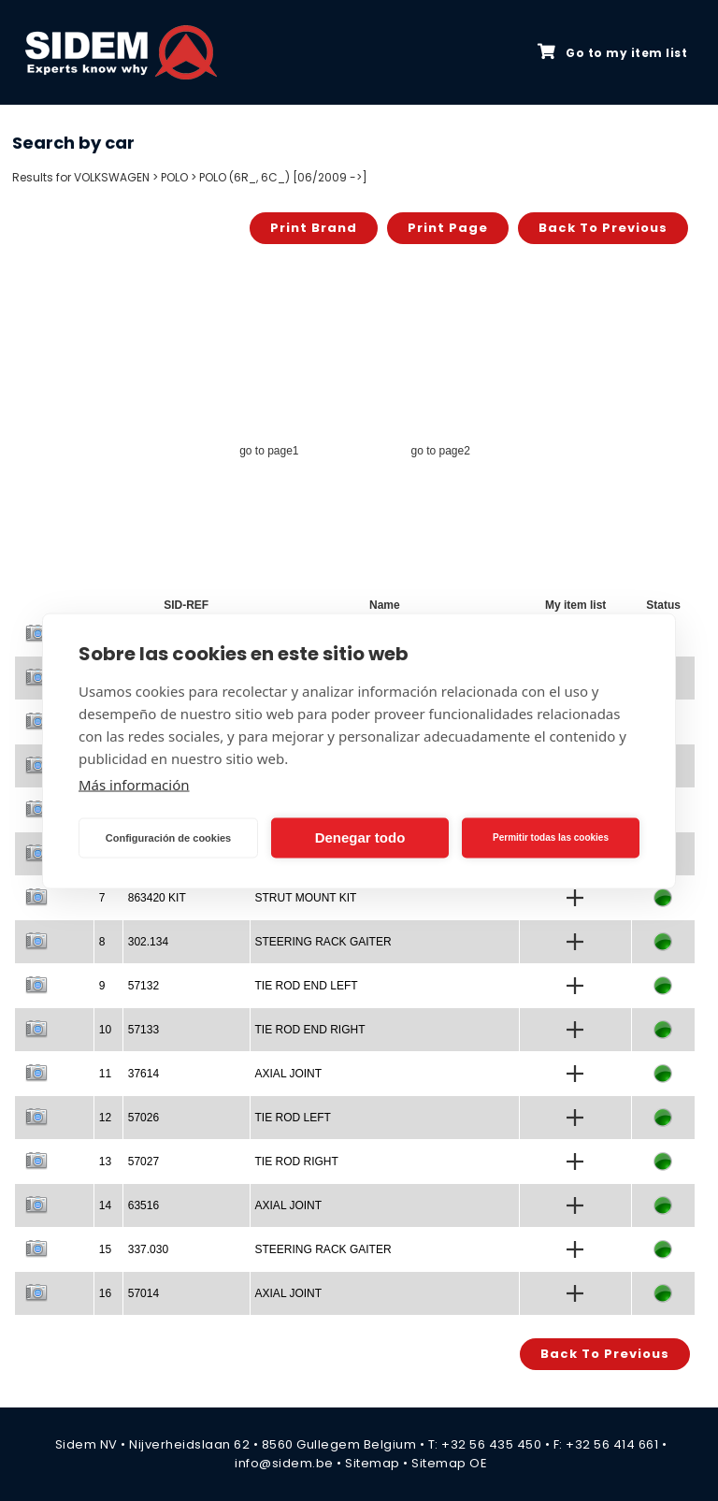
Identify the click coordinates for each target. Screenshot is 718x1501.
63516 (143, 1205)
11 (105, 1073)
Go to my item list (612, 52)
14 (105, 1205)
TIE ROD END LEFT (306, 985)
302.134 (148, 941)
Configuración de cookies (168, 838)
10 (105, 1029)
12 (105, 1117)
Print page (448, 228)
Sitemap (372, 1463)
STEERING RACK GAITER (323, 941)
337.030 (148, 1249)
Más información (134, 783)
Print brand (313, 228)
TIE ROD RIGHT (296, 1161)
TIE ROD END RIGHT (310, 1029)
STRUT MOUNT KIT (306, 897)
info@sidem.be (284, 1463)
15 (105, 1249)
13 (105, 1161)
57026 (143, 1117)
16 (105, 1293)
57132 (143, 985)
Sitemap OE (449, 1463)
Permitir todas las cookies (551, 837)
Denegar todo (360, 837)
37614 (143, 1073)
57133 (143, 1029)
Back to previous (603, 228)
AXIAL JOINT (289, 1073)
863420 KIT (157, 897)
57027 (143, 1161)
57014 (143, 1293)
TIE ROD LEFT (293, 1117)
